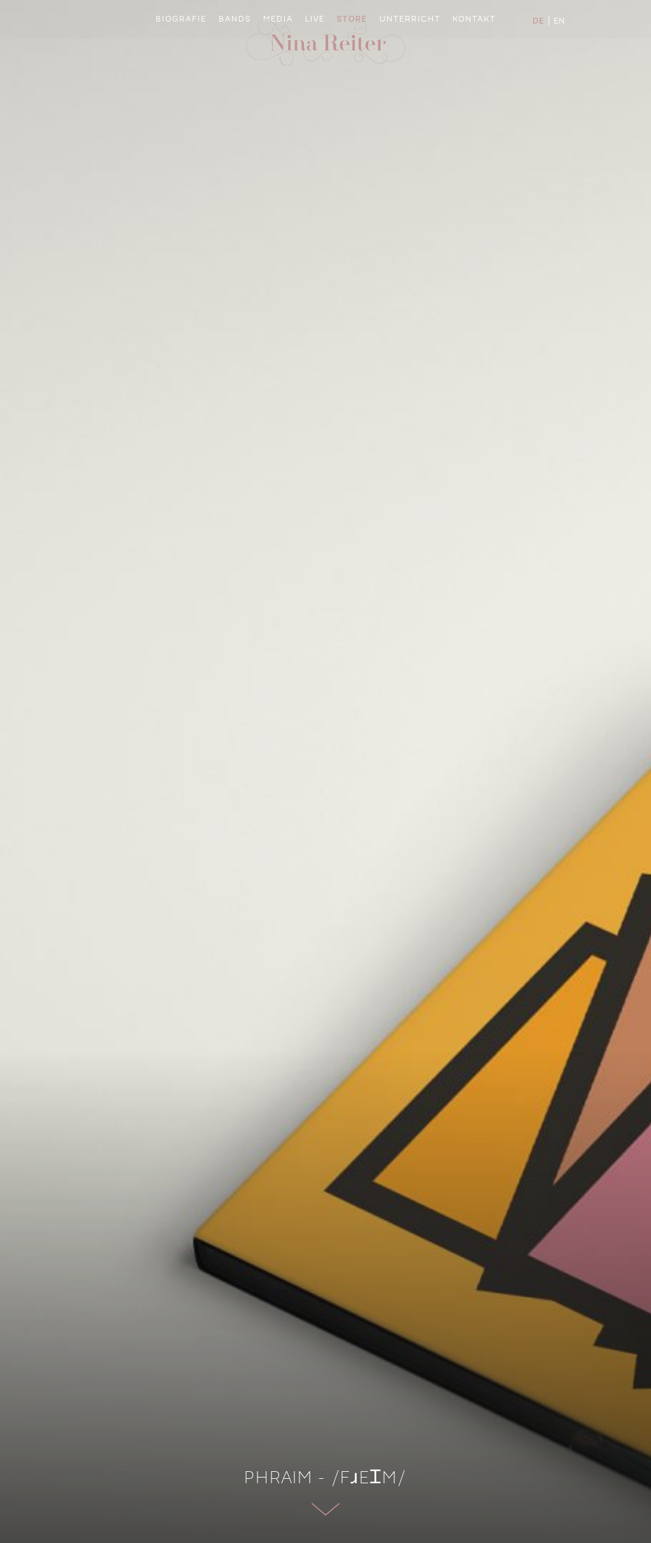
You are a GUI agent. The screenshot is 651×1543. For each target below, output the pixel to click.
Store (352, 80)
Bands (237, 80)
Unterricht (407, 80)
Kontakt (469, 80)
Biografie (185, 80)
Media (279, 80)
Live (316, 80)
